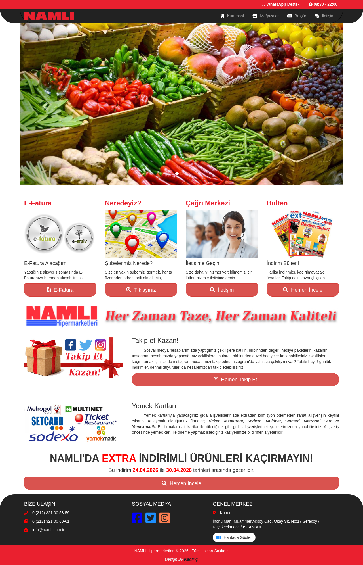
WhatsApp (276, 4)
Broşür (296, 16)
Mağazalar (265, 16)
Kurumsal (232, 16)
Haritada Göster (234, 537)
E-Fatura (60, 290)
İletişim (324, 16)
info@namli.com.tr (48, 530)
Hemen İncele (302, 290)
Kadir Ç (191, 559)
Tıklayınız (141, 290)
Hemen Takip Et (235, 379)
